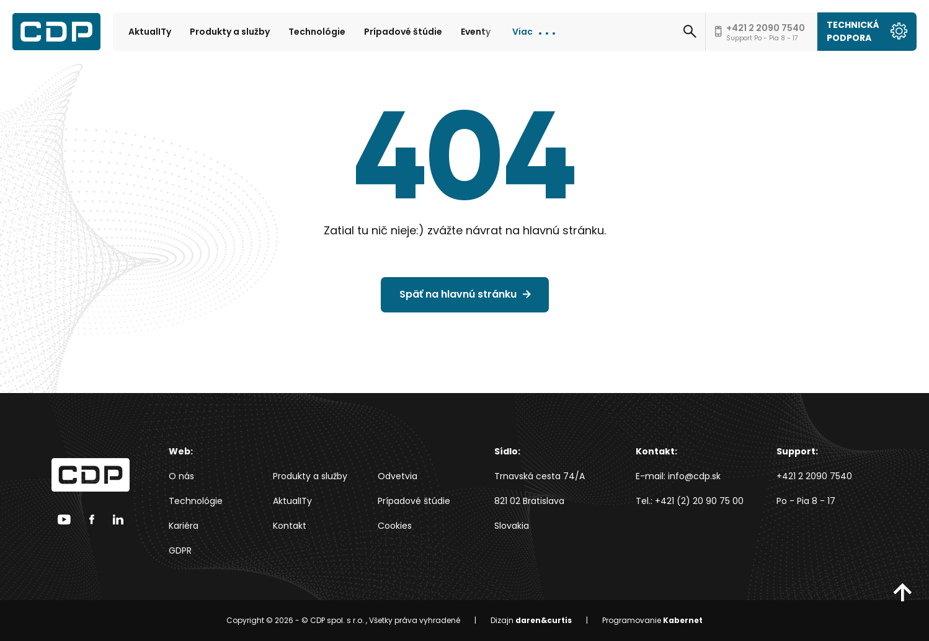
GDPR (180, 550)
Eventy (476, 31)
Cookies (395, 525)
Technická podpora (867, 31)
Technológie (316, 31)
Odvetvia (397, 476)
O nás (181, 476)
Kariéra (183, 525)
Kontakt (289, 525)
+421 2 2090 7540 (814, 476)
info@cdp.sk (694, 476)
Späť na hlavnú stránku (458, 294)
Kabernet (683, 620)
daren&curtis (543, 620)
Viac (522, 31)
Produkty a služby (230, 31)
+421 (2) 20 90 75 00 (699, 501)
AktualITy (149, 31)
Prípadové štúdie (403, 31)
